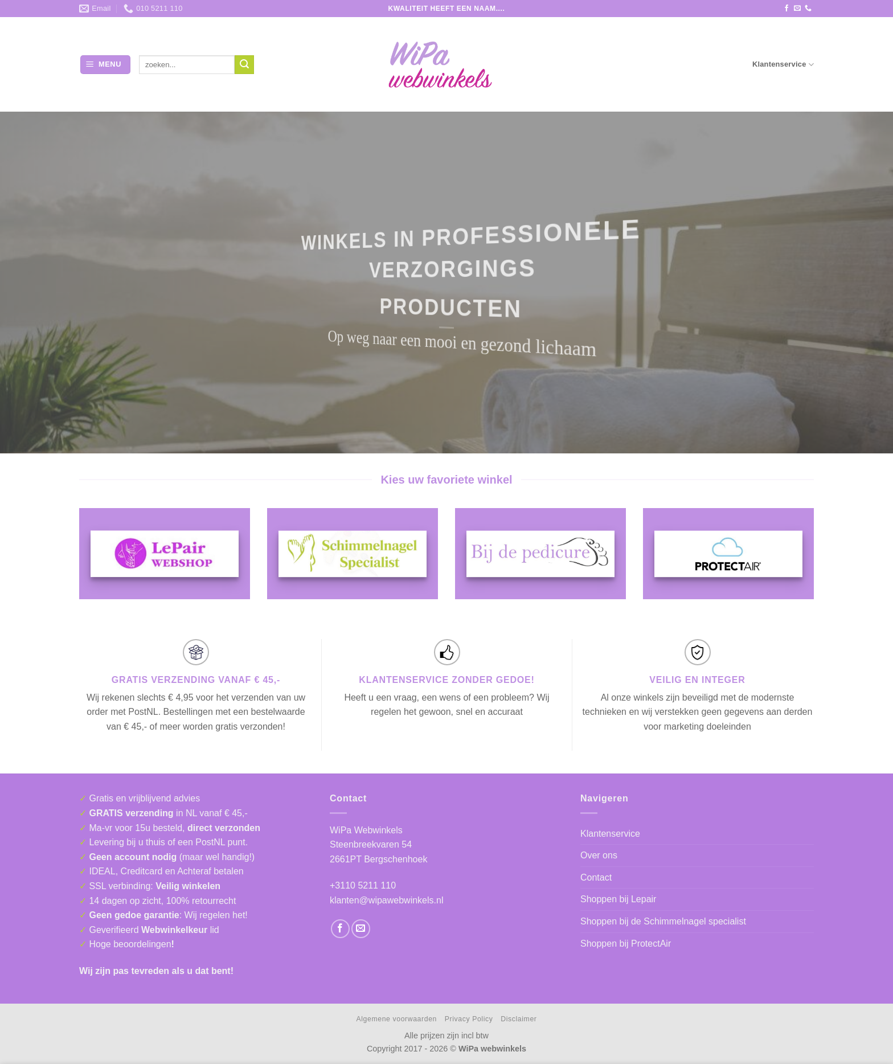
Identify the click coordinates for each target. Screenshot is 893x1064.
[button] (105, 64)
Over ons (598, 855)
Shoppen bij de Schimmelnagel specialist (663, 921)
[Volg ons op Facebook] (786, 9)
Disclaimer (518, 1019)
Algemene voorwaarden (397, 1019)
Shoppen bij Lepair (618, 899)
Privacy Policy (469, 1019)
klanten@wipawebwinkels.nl (386, 900)
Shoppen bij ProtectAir (625, 943)
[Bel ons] (808, 9)
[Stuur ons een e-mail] (797, 9)
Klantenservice (783, 64)
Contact (596, 877)
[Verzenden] (244, 65)
